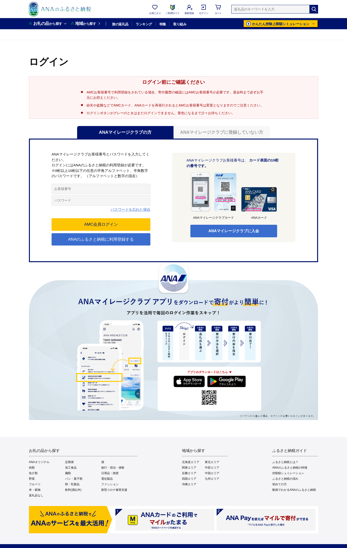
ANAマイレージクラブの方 (125, 132)
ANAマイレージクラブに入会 (233, 231)
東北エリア (212, 462)
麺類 (68, 473)
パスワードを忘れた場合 (130, 209)
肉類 (32, 467)
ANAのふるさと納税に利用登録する (101, 239)
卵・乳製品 (72, 484)
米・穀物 (34, 490)
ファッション (110, 484)
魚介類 (33, 473)
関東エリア (189, 467)
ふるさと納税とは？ (285, 462)
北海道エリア (190, 462)
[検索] (313, 9)
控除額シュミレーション (288, 473)
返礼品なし (36, 495)
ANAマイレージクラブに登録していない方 (221, 132)
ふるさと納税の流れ (285, 478)
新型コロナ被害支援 (114, 490)
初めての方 (279, 484)
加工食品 (71, 467)
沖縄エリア (189, 484)
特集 (163, 24)
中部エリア (212, 467)
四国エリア (189, 478)
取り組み (179, 24)
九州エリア (212, 478)
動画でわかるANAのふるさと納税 (294, 490)
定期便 (69, 462)
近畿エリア (189, 473)
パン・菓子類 (73, 478)
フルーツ (34, 484)
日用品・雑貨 (110, 473)
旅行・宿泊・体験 (112, 467)
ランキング (144, 24)
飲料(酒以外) (73, 490)
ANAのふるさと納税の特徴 (289, 467)
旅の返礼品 (120, 24)
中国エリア (212, 473)
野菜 (32, 478)
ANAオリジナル (39, 462)
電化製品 (107, 478)
